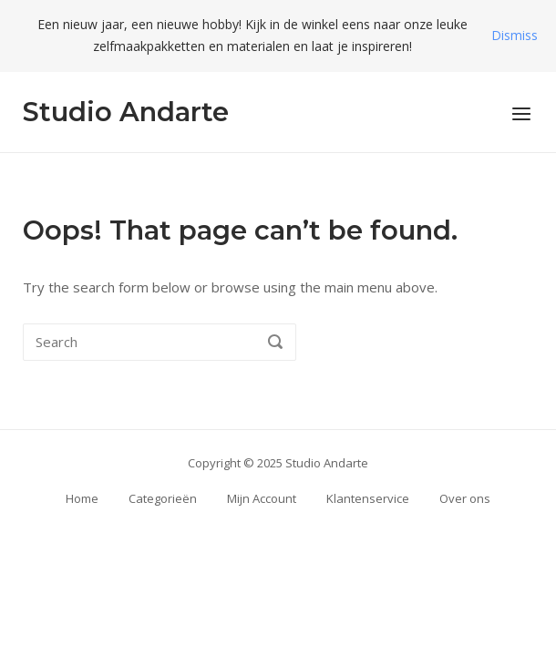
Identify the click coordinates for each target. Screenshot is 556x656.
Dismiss (514, 35)
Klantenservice (367, 498)
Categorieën (163, 498)
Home (82, 498)
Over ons (464, 498)
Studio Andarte (126, 112)
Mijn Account (261, 498)
